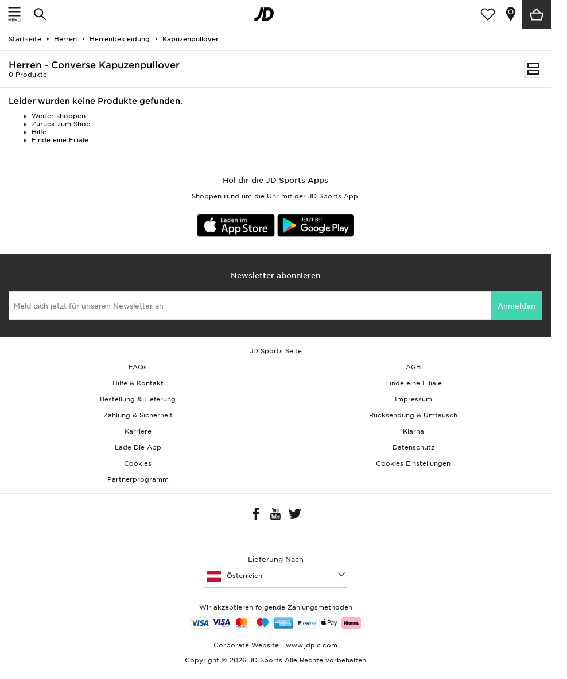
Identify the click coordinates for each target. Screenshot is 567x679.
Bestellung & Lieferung (138, 399)
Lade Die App (138, 447)
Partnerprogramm (138, 479)
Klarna (413, 431)
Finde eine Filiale (60, 140)
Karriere (138, 431)
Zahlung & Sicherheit (138, 415)
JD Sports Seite (276, 351)
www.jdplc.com (310, 645)
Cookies (138, 463)
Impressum (413, 399)
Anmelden (516, 306)
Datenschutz (413, 447)
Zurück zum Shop (61, 124)
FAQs (138, 367)
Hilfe (39, 132)
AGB (413, 367)
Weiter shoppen (59, 116)
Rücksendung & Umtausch (413, 415)
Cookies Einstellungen (413, 463)
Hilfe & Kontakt (138, 383)
